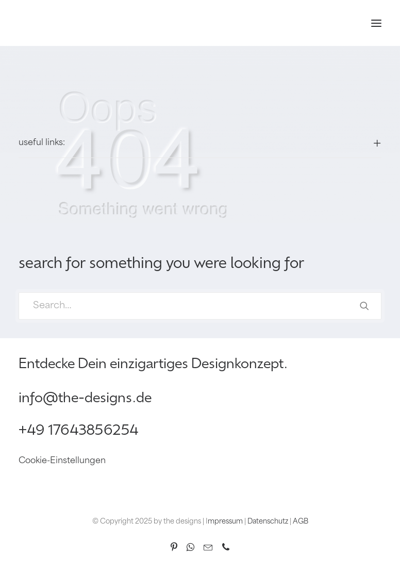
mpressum (225, 521)
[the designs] (37, 23)
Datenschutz (267, 521)
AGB (300, 521)
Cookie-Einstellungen (62, 461)
